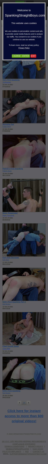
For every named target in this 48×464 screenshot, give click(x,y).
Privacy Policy (24, 48)
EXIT (33, 56)
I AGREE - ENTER (20, 56)
